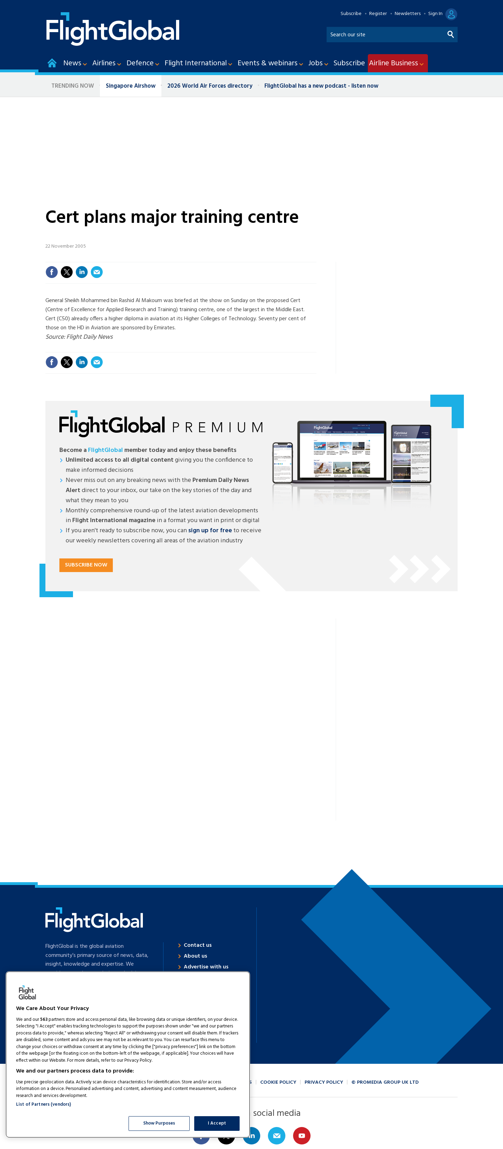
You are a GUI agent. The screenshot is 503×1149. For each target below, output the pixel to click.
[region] (128, 1054)
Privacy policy (324, 1082)
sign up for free (210, 531)
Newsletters (408, 13)
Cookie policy (278, 1082)
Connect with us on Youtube (302, 1136)
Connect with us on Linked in (251, 1136)
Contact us (198, 945)
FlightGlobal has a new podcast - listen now (321, 86)
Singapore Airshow (130, 86)
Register (378, 13)
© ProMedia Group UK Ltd (385, 1082)
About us (195, 956)
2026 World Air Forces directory (210, 86)
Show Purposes (159, 1123)
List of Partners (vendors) (43, 1104)
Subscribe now (86, 565)
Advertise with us (206, 967)
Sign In (435, 13)
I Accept (217, 1123)
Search (451, 33)
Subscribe (351, 13)
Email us (277, 1136)
